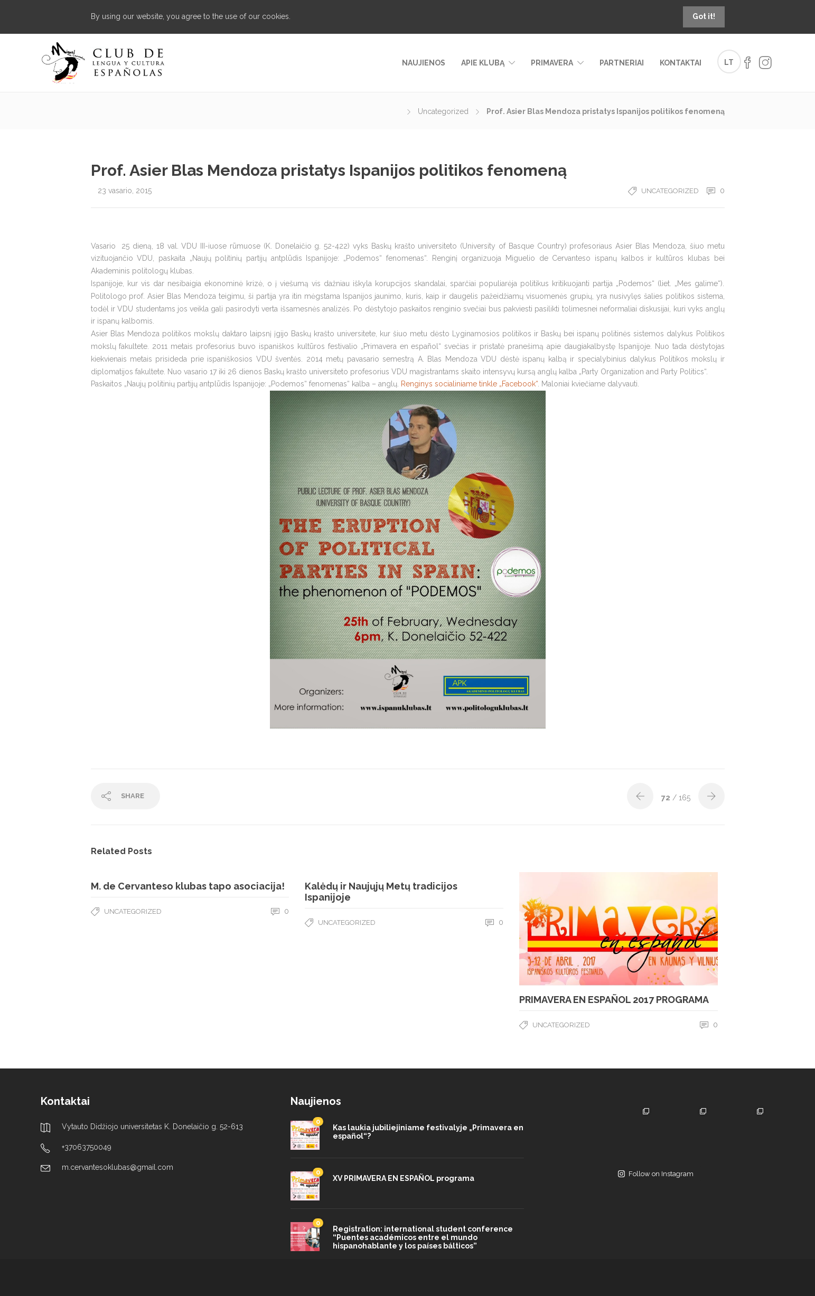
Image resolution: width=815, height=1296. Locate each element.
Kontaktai (680, 63)
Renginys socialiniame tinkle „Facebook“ (469, 384)
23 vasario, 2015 (125, 190)
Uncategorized (443, 111)
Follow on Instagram (656, 1174)
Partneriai (621, 63)
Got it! (703, 16)
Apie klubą (482, 63)
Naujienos (423, 63)
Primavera (552, 63)
